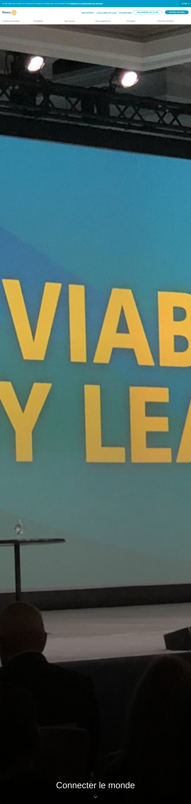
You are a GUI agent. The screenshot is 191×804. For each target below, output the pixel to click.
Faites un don (177, 12)
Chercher (126, 12)
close (184, 4)
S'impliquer (46, 20)
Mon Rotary (87, 13)
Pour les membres (173, 20)
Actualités (139, 20)
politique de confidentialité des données (86, 4)
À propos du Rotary (15, 20)
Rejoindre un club (147, 12)
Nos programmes (108, 20)
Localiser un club (106, 13)
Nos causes (77, 20)
